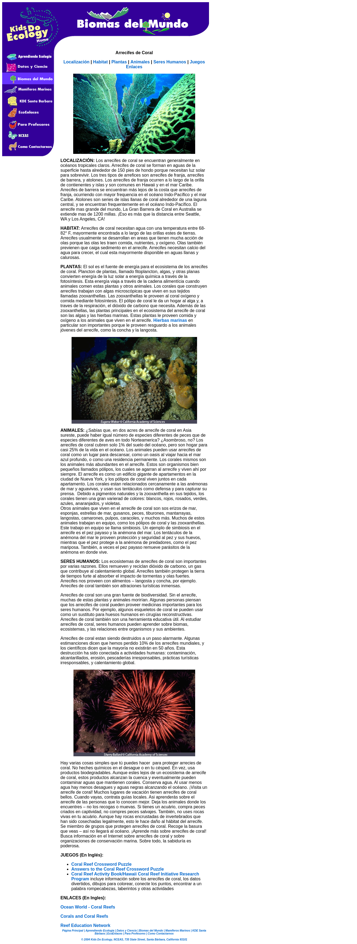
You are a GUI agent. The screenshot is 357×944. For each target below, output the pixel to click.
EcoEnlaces (115, 933)
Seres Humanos (170, 62)
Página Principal (72, 930)
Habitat (101, 62)
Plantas (119, 62)
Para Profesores (135, 933)
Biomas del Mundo (151, 930)
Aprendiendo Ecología (99, 930)
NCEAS (118, 939)
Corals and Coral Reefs (84, 916)
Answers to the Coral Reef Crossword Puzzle (117, 869)
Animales (140, 62)
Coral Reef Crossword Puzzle (101, 864)
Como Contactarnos (160, 933)
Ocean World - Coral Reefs (87, 907)
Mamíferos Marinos (177, 930)
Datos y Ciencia (126, 930)
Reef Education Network (85, 925)
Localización (76, 62)
